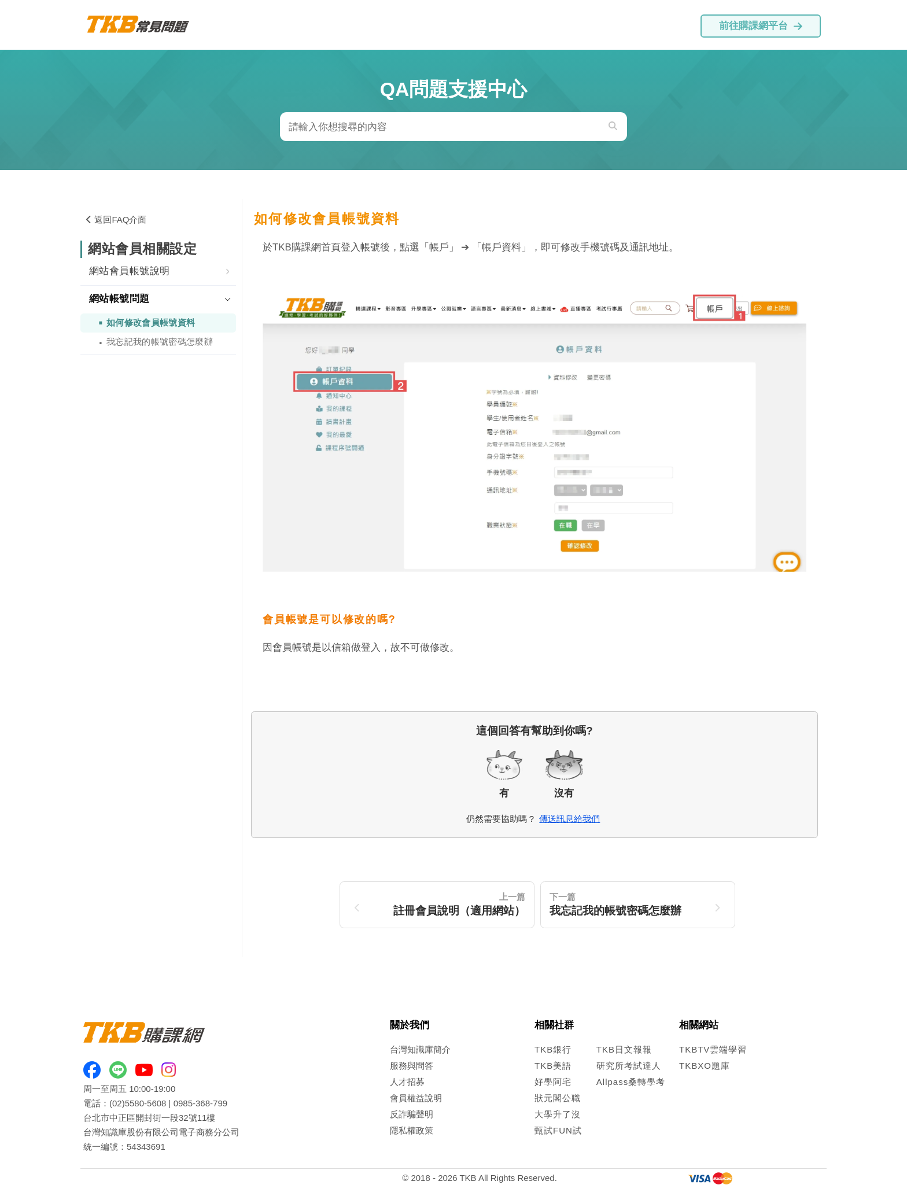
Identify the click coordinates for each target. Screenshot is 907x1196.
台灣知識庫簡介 (420, 1049)
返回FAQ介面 (116, 219)
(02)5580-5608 (137, 1103)
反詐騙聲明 (411, 1114)
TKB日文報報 (624, 1049)
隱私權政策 (411, 1130)
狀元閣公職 (557, 1098)
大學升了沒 (557, 1114)
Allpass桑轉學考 (630, 1082)
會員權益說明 (416, 1098)
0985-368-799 (200, 1103)
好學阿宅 (553, 1082)
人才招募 (407, 1082)
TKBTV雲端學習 (713, 1049)
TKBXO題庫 (704, 1066)
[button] (158, 272)
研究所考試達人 (628, 1066)
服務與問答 (411, 1066)
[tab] (158, 272)
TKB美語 (553, 1066)
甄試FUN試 (558, 1130)
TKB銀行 (553, 1049)
